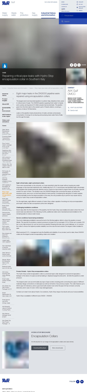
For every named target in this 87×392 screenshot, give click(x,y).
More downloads (57, 348)
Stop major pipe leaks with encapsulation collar (49, 88)
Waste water (13, 14)
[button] (8, 94)
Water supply (5, 14)
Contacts (64, 6)
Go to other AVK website (51, 2)
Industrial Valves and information (48, 14)
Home (4, 88)
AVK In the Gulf (65, 11)
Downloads (64, 4)
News (62, 2)
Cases (63, 9)
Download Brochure (40, 348)
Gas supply (34, 14)
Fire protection (24, 14)
